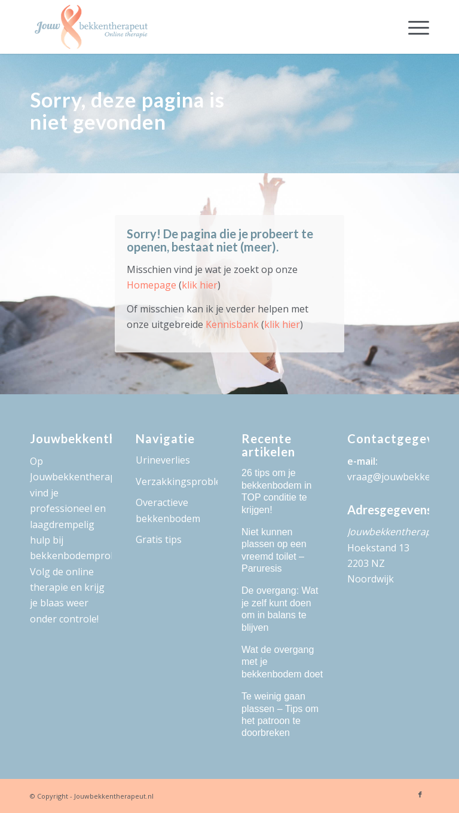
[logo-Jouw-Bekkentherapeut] (91, 27)
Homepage (151, 285)
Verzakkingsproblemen (177, 481)
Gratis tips (159, 539)
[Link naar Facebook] (420, 794)
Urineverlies (163, 460)
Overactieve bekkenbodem (168, 510)
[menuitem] (412, 27)
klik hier (200, 285)
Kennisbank (232, 324)
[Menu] (412, 27)
